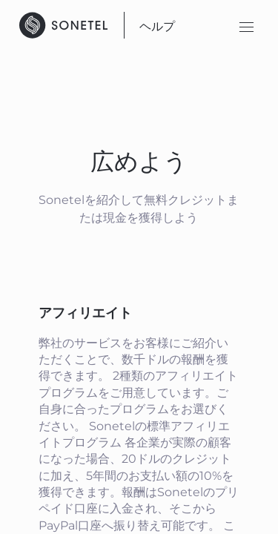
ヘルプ (157, 26)
